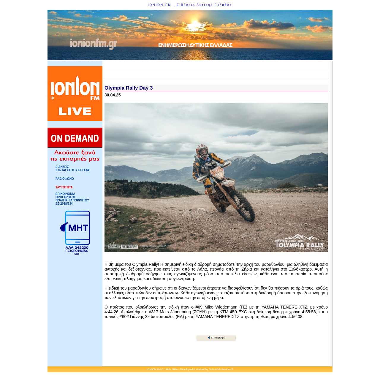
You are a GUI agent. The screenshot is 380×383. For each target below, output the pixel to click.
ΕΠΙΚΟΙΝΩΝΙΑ (65, 194)
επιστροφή (216, 337)
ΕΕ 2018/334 (64, 203)
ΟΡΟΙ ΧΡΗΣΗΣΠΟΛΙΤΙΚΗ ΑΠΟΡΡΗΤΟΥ (72, 199)
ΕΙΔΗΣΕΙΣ (62, 167)
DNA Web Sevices (220, 369)
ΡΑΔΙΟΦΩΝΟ (65, 178)
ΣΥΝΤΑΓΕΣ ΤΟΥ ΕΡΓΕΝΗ (73, 170)
